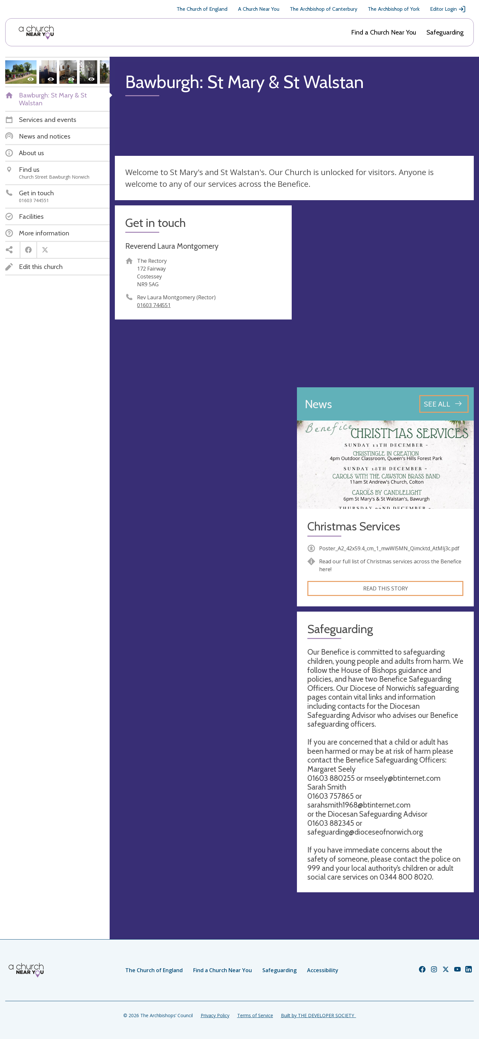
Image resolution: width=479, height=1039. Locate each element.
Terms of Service (255, 1015)
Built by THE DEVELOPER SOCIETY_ (318, 1015)
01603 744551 (154, 305)
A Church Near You (258, 9)
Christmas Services (353, 526)
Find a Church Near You (383, 32)
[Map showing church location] (385, 293)
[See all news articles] (444, 404)
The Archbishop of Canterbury (323, 9)
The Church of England (202, 9)
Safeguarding (445, 32)
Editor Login (448, 9)
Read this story (385, 588)
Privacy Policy (215, 1015)
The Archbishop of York (394, 9)
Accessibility (322, 970)
